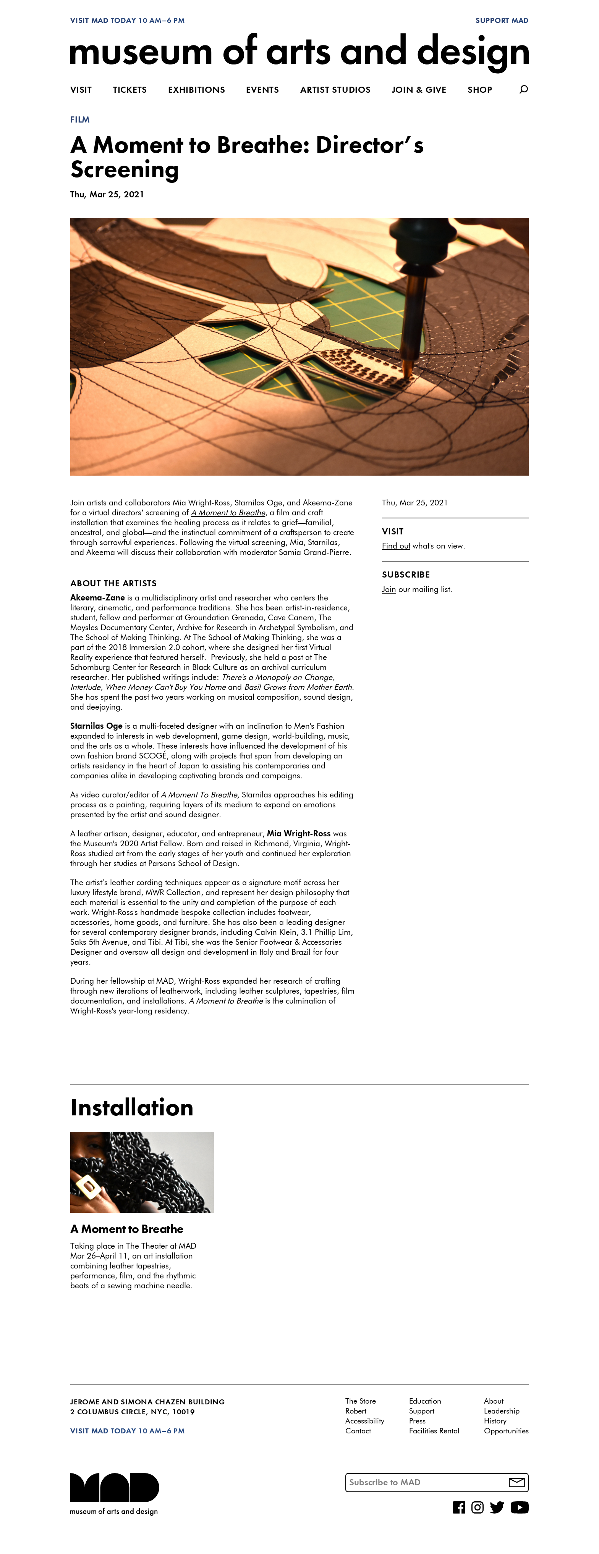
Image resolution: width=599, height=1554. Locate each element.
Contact (358, 1431)
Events (262, 90)
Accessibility (364, 1421)
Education (425, 1401)
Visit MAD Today (103, 21)
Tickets (130, 90)
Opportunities (506, 1431)
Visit (81, 90)
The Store (360, 1401)
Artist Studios (335, 90)
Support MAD (502, 21)
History (495, 1421)
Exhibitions (196, 90)
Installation (132, 1109)
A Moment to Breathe (127, 1230)
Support (421, 1411)
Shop (480, 90)
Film (80, 120)
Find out (396, 546)
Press (417, 1421)
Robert (355, 1411)
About (493, 1401)
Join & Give (419, 90)
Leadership (502, 1411)
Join (389, 590)
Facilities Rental (434, 1431)
